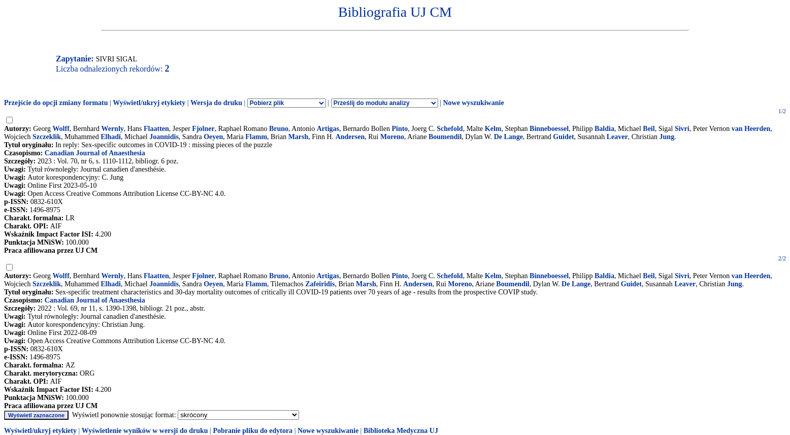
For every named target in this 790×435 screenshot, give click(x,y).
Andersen (350, 137)
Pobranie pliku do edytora (252, 430)
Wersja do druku (216, 103)
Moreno (392, 137)
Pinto (399, 128)
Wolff (60, 128)
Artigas (328, 128)
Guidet (563, 137)
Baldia (604, 128)
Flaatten (156, 128)
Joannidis (164, 137)
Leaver (617, 137)
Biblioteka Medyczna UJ (401, 430)
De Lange (508, 137)
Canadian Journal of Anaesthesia (95, 153)
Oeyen (213, 137)
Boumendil (445, 137)
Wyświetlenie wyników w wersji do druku (145, 430)
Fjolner (203, 128)
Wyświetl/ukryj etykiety (149, 103)
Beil (648, 128)
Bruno (278, 128)
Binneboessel (549, 128)
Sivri (682, 128)
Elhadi (111, 137)
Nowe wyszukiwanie (473, 103)
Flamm (256, 137)
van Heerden (751, 128)
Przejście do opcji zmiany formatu (56, 103)
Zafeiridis (320, 284)
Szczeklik (46, 137)
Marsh (298, 137)
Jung (667, 137)
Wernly (112, 128)
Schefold (450, 128)
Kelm (493, 128)
